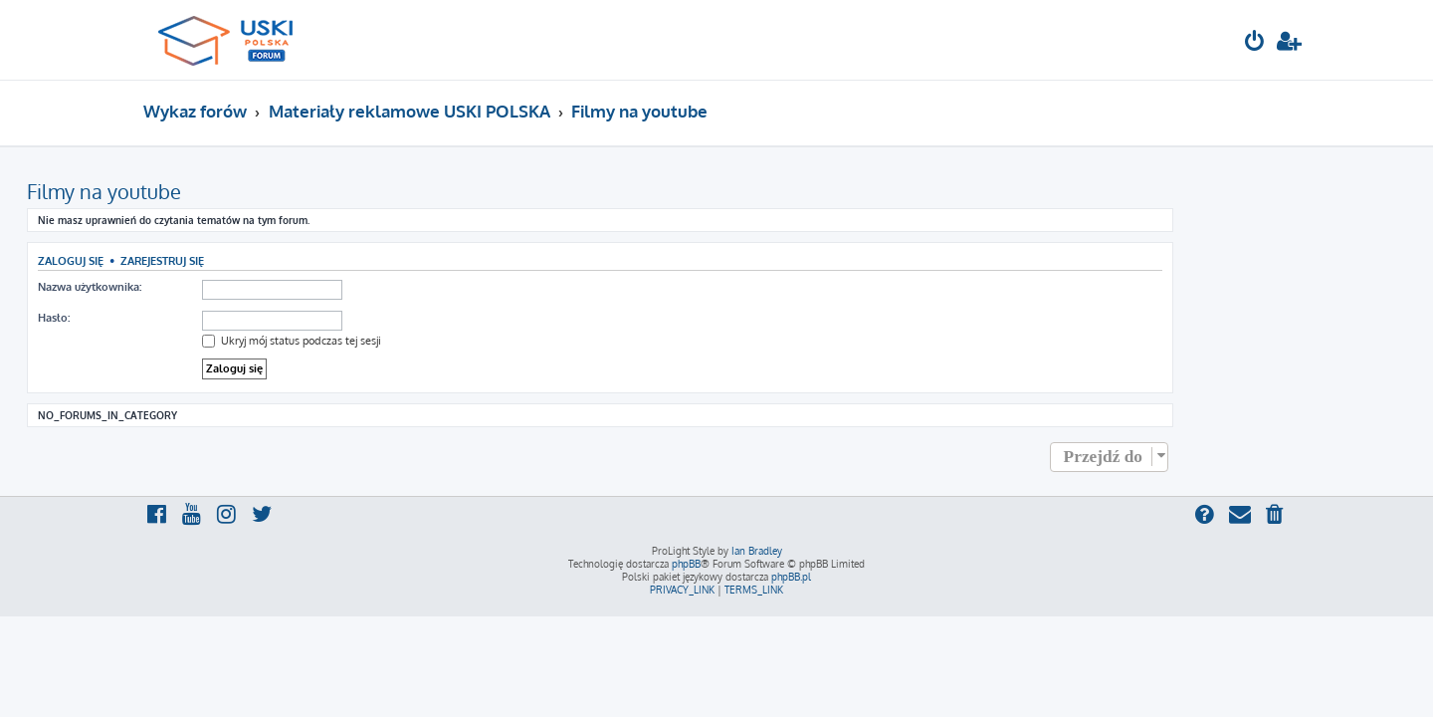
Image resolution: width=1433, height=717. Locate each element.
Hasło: (170, 318)
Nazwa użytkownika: (206, 287)
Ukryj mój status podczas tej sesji (408, 341)
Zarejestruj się (278, 260)
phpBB (686, 564)
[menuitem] (1255, 43)
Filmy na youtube (220, 191)
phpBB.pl (791, 577)
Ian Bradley (756, 551)
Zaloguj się (187, 260)
